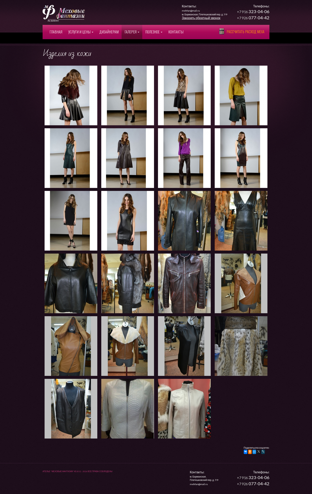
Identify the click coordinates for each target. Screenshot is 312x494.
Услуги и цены (80, 31)
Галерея (132, 31)
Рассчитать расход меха (245, 31)
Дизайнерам (109, 31)
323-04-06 (253, 11)
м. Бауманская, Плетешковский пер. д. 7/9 (204, 14)
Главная (56, 31)
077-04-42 (253, 17)
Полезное (153, 31)
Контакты (175, 31)
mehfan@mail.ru (191, 10)
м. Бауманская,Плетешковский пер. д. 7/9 (204, 476)
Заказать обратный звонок (201, 18)
